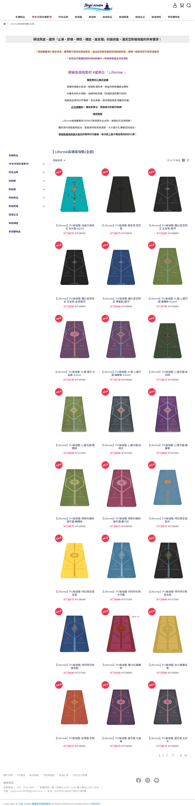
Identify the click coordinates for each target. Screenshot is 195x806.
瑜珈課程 (156, 17)
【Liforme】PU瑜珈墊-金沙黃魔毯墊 (167, 666)
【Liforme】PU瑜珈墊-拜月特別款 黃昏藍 (74, 666)
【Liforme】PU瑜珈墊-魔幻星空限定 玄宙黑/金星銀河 (74, 300)
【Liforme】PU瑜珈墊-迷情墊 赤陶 (74, 738)
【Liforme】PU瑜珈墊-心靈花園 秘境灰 (121, 447)
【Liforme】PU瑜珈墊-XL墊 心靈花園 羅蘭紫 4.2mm (121, 373)
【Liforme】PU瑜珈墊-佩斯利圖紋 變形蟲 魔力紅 (121, 520)
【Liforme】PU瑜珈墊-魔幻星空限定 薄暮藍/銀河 (121, 300)
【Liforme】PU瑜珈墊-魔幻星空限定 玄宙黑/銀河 (167, 227)
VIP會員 (21, 775)
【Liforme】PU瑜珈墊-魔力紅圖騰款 (121, 666)
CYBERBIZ (94, 803)
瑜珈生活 (140, 17)
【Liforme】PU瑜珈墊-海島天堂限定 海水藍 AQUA (74, 227)
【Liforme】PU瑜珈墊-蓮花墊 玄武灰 (167, 740)
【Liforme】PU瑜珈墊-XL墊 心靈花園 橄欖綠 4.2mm (167, 300)
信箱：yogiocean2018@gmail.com (22, 791)
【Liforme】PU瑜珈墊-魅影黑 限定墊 (121, 227)
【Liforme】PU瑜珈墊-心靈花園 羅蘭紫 (167, 447)
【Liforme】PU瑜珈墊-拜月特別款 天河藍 (121, 593)
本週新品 (20, 17)
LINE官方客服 (79, 775)
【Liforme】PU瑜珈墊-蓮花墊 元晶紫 (121, 740)
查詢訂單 (63, 775)
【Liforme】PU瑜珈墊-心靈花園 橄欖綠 (74, 447)
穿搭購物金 (174, 17)
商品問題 (34, 775)
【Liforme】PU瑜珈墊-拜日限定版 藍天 (167, 520)
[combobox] (59, 160)
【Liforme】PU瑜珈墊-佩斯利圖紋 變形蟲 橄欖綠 (74, 520)
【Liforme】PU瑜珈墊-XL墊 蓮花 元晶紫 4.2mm (74, 373)
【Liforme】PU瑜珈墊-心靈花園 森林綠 (167, 373)
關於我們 (8, 775)
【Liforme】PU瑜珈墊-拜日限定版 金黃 (74, 593)
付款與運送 (49, 775)
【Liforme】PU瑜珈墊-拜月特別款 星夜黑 (167, 593)
